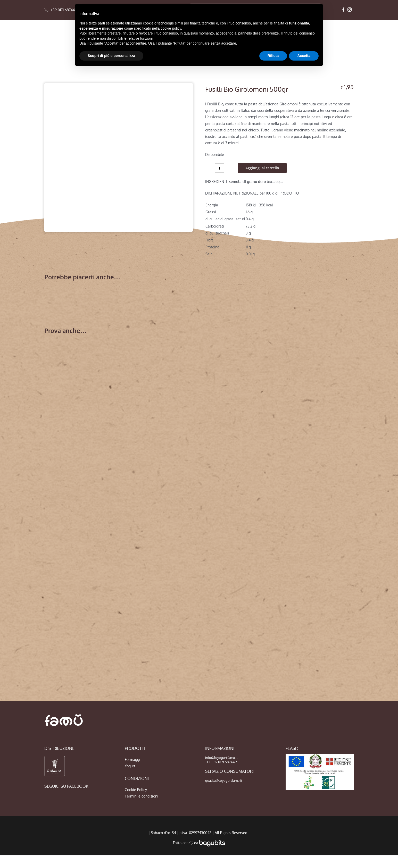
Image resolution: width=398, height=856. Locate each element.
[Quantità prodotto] (219, 168)
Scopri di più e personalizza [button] (111, 56)
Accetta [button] (303, 56)
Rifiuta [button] (273, 56)
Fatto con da (199, 843)
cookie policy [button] (171, 28)
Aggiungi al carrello (262, 167)
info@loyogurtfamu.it (221, 758)
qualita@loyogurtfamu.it (223, 780)
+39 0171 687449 (60, 10)
